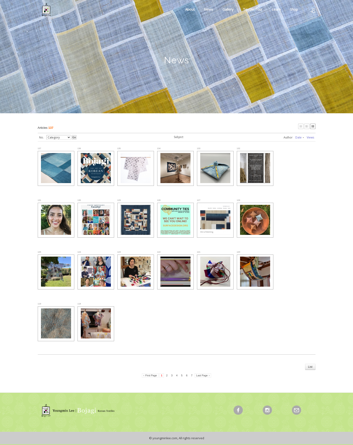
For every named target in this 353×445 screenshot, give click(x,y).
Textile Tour (252, 9)
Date (299, 137)
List (310, 366)
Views (310, 137)
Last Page (202, 375)
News (208, 9)
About (190, 9)
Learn (276, 9)
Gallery (228, 9)
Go (74, 137)
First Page (151, 375)
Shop (294, 9)
